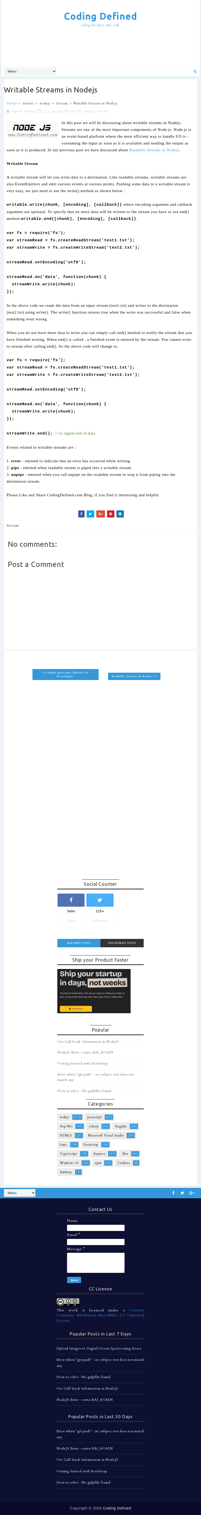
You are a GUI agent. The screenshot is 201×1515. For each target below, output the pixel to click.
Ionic (63, 1145)
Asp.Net (66, 1126)
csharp (94, 1126)
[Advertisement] (100, 47)
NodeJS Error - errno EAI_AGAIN (85, 1052)
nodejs (45, 103)
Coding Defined (100, 16)
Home (12, 103)
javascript (94, 1117)
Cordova (124, 1163)
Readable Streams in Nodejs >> (134, 676)
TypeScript (68, 1154)
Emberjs (66, 1172)
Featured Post (122, 943)
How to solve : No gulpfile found (84, 1091)
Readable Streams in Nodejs (154, 150)
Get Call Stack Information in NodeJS (88, 1041)
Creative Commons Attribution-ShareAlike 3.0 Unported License (100, 1315)
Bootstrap (90, 1145)
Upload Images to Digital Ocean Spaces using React (99, 1348)
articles (28, 103)
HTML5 (66, 1135)
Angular (121, 1126)
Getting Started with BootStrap (82, 1063)
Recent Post (79, 943)
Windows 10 (69, 1163)
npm (98, 1163)
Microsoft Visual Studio (106, 1135)
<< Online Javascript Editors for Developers (65, 674)
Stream (62, 103)
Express (99, 1154)
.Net (125, 1154)
